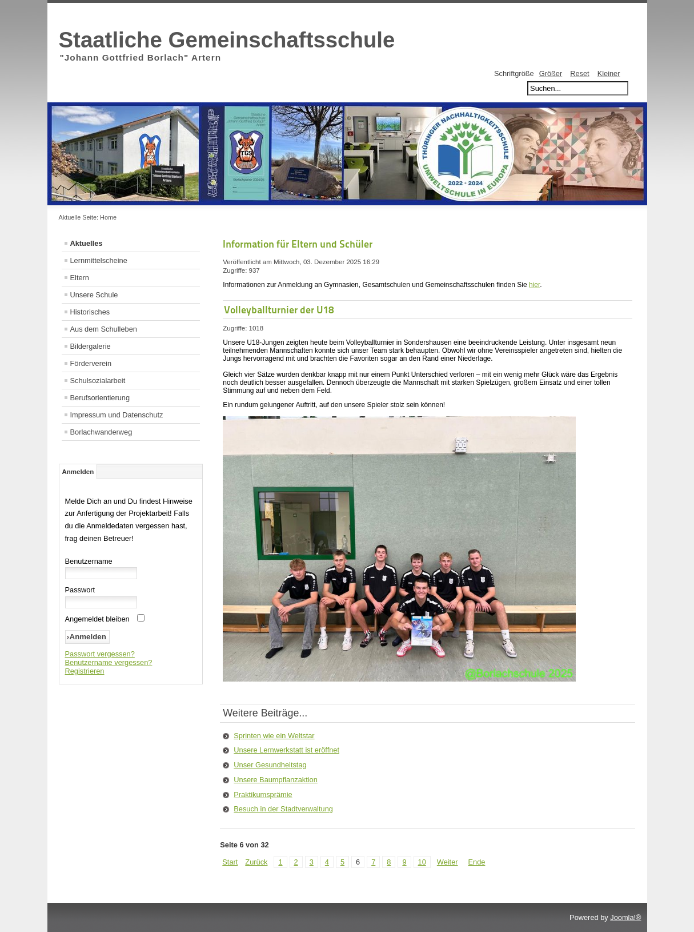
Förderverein (91, 363)
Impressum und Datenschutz (116, 415)
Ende (477, 862)
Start (230, 862)
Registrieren (85, 671)
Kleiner (608, 73)
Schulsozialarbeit (98, 380)
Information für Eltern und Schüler (297, 244)
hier (534, 285)
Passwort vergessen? (100, 654)
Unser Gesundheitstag (270, 764)
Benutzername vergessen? (109, 662)
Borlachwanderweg (101, 432)
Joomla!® (625, 917)
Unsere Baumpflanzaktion (276, 779)
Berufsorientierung (100, 397)
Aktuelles (86, 243)
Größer (551, 73)
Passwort (80, 590)
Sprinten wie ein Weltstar (274, 735)
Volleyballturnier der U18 (279, 310)
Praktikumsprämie (263, 794)
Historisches (90, 312)
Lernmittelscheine (98, 260)
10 (422, 862)
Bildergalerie (90, 346)
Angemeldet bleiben (97, 619)
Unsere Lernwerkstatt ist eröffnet (286, 750)
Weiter (447, 862)
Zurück (256, 862)
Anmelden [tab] (78, 471)
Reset (579, 73)
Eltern (79, 277)
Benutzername (89, 561)
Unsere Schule (94, 294)
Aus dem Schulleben (103, 329)
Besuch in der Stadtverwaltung (283, 808)
